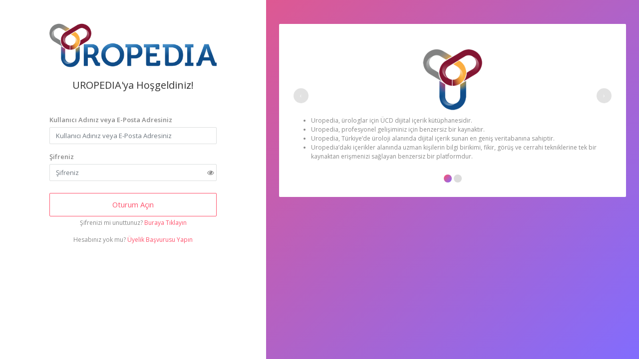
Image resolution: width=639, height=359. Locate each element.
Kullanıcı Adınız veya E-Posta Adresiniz (110, 119)
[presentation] (301, 95)
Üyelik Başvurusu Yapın (160, 239)
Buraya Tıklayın (165, 222)
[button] (448, 178)
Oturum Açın (133, 204)
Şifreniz (61, 156)
